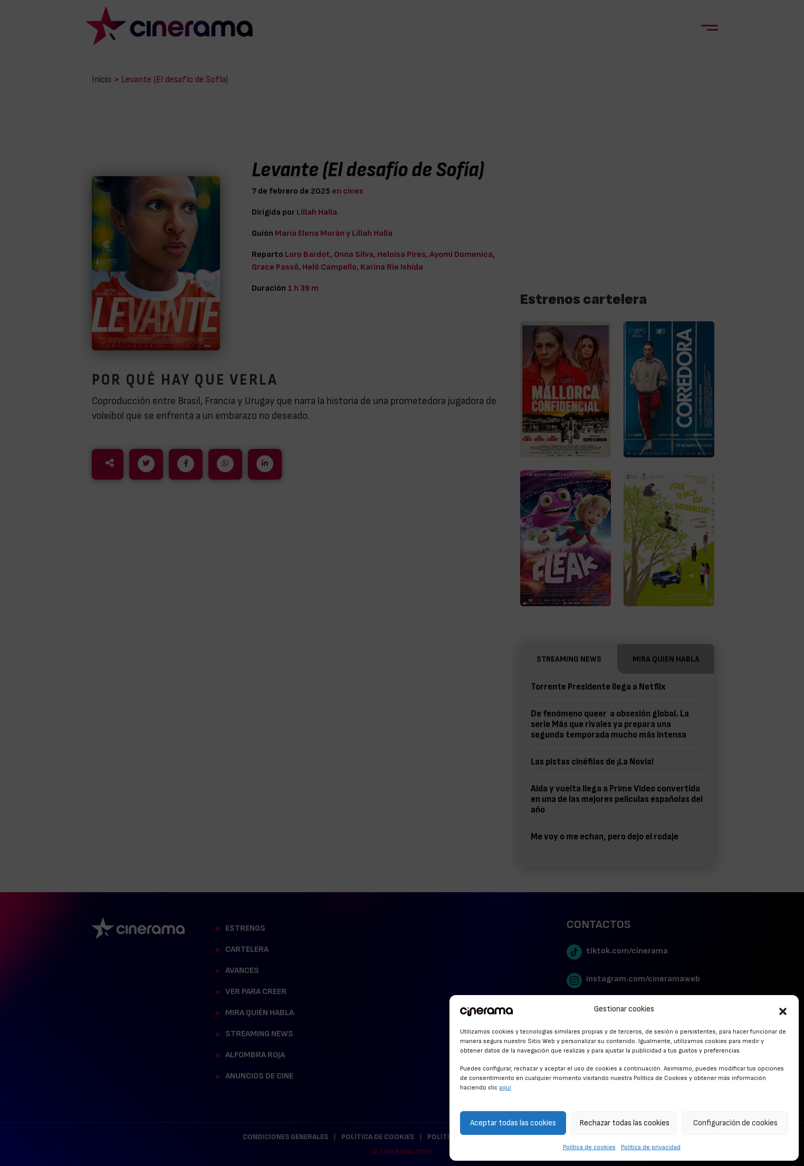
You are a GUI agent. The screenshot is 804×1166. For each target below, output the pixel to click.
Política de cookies (589, 1147)
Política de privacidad (651, 1147)
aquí (505, 1087)
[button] (783, 1010)
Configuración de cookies (735, 1123)
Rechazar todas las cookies (624, 1123)
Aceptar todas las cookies (513, 1123)
